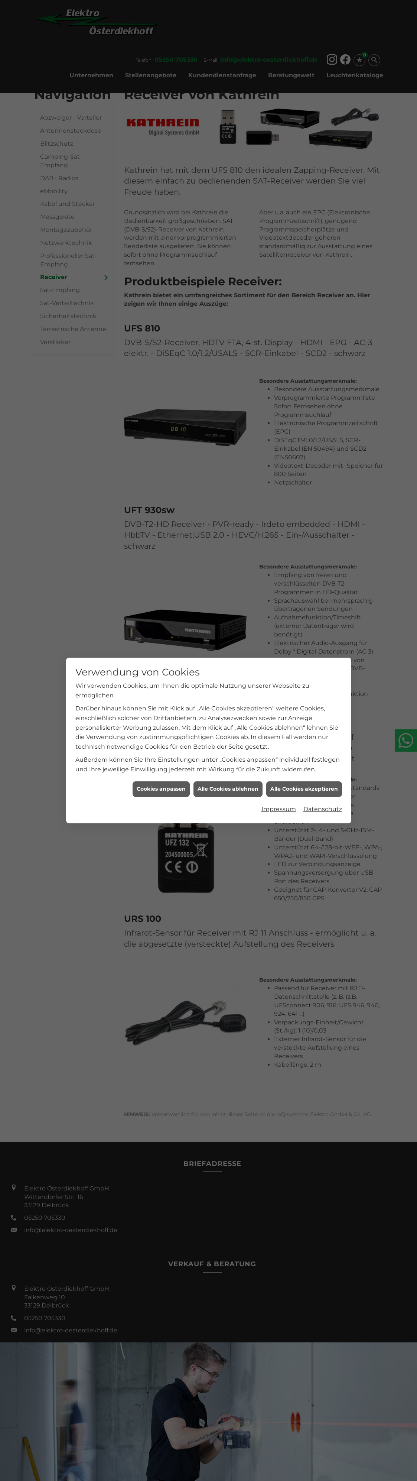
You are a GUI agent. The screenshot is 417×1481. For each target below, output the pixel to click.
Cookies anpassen (161, 765)
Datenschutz (322, 785)
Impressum (278, 785)
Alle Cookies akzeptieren (304, 765)
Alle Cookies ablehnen (228, 765)
